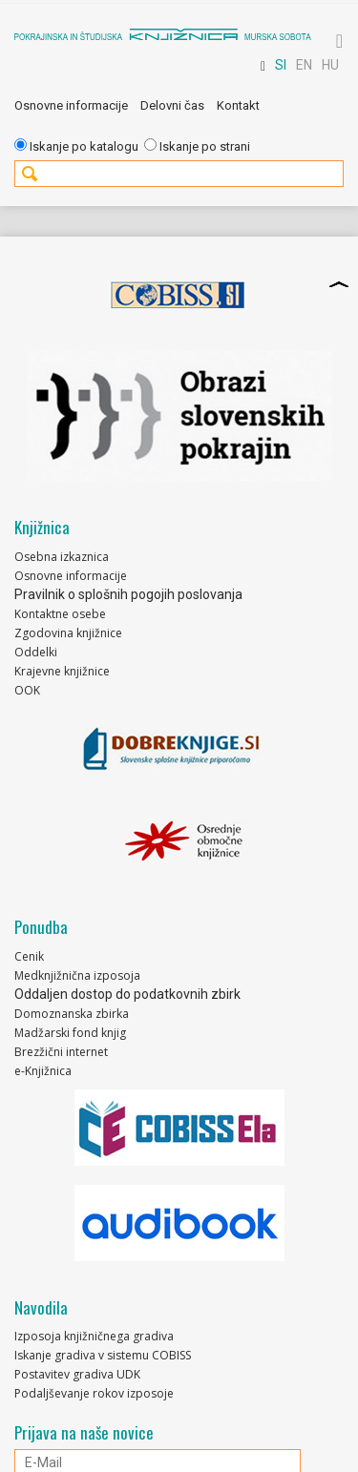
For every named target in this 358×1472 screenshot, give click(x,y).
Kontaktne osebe (60, 614)
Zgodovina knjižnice (68, 633)
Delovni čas (172, 105)
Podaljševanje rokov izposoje (94, 1393)
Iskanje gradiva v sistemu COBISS (102, 1355)
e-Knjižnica (43, 1071)
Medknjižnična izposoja (77, 975)
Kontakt (238, 105)
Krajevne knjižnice (62, 671)
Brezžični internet (61, 1052)
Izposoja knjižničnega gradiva (94, 1336)
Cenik (29, 956)
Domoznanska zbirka (71, 1014)
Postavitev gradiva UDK (77, 1374)
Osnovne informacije (71, 105)
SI (280, 65)
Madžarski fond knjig (70, 1033)
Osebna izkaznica (61, 557)
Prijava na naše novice (84, 1432)
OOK (27, 690)
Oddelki (35, 652)
